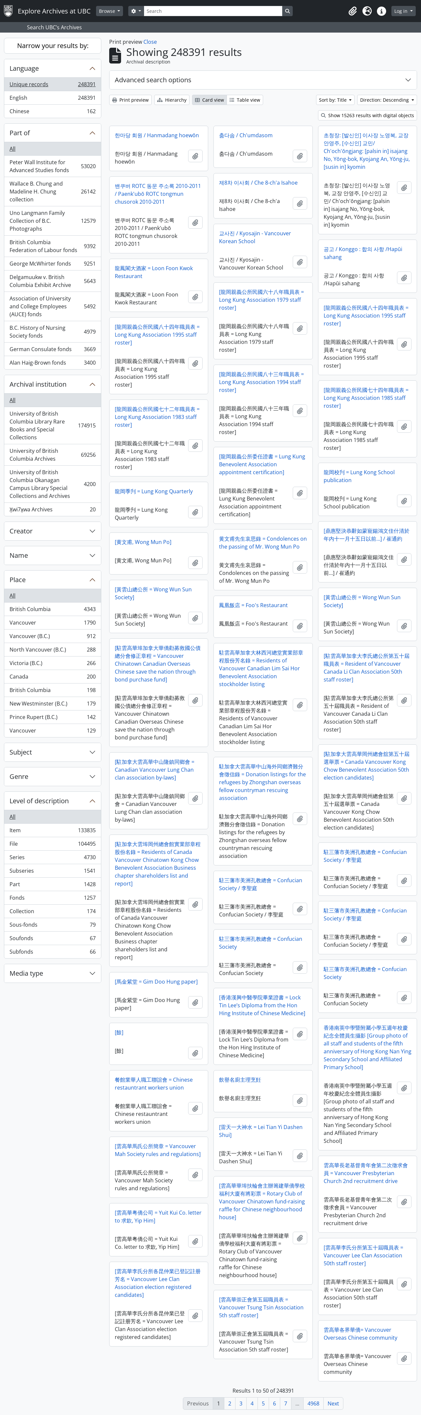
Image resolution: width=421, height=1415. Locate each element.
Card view (209, 100)
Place (18, 579)
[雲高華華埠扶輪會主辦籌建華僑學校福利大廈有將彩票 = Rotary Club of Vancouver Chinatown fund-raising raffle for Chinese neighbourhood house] (262, 1201)
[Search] (213, 11)
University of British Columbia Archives (52, 454)
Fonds (52, 899)
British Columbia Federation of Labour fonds (52, 246)
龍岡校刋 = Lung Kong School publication (359, 476)
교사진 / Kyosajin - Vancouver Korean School (255, 237)
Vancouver (52, 624)
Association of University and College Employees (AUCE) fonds (52, 306)
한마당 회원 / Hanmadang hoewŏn (157, 135)
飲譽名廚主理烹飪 (240, 1079)
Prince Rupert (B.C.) (52, 718)
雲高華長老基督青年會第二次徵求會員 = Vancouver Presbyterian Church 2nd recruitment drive (366, 1173)
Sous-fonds (52, 926)
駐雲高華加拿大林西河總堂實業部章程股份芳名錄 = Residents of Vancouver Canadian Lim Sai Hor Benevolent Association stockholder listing (261, 668)
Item (52, 831)
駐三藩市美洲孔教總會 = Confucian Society (260, 942)
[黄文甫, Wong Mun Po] (143, 542)
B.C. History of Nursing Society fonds (52, 331)
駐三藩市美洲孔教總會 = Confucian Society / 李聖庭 (365, 855)
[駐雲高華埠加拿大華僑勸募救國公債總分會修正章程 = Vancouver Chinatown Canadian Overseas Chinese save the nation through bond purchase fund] (158, 663)
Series (52, 858)
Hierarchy (171, 100)
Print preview (130, 100)
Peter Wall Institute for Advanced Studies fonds (52, 166)
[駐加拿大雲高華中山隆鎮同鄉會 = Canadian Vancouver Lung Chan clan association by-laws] (154, 769)
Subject (21, 752)
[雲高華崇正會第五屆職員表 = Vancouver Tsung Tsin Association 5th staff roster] (261, 1307)
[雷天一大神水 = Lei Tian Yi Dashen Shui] (261, 1131)
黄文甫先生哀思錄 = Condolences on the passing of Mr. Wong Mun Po (263, 542)
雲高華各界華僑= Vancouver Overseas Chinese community (360, 1333)
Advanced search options (153, 79)
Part (52, 885)
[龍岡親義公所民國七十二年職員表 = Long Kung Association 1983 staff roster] (157, 416)
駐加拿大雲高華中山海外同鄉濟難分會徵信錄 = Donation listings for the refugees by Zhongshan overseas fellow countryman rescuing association (262, 782)
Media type (26, 973)
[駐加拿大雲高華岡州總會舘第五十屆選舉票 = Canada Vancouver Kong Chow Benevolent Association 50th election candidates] (366, 765)
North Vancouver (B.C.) (52, 651)
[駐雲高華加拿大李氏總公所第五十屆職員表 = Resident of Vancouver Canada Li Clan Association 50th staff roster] (366, 667)
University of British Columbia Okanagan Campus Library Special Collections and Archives (52, 484)
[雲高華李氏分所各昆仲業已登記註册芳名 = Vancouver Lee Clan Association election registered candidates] (158, 1283)
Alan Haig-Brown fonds (52, 364)
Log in (401, 11)
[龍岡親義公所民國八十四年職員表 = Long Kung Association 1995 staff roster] (366, 315)
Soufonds (52, 939)
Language (24, 68)
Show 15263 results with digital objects (367, 115)
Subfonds (52, 953)
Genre (19, 776)
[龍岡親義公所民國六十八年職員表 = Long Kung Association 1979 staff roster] (261, 299)
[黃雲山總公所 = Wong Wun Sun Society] (153, 593)
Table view (245, 100)
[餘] (119, 1032)
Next (333, 1403)
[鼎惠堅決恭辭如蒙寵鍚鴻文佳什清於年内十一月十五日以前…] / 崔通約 (366, 534)
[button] (352, 11)
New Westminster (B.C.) (52, 705)
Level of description (39, 800)
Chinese (52, 112)
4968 (313, 1403)
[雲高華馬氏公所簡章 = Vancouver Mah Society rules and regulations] (158, 1150)
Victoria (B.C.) (52, 664)
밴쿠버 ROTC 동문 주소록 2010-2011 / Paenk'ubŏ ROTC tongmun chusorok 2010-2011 (158, 193)
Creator (21, 531)
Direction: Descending (385, 100)
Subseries (52, 872)
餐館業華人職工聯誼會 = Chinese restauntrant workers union (154, 1083)
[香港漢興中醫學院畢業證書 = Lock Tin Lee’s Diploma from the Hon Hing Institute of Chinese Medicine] (262, 1005)
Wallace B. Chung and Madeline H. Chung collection (52, 191)
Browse (107, 11)
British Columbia (52, 610)
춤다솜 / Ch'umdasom (246, 135)
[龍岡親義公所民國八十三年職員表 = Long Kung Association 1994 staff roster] (261, 382)
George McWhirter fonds (52, 265)
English (52, 99)
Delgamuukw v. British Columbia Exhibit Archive (52, 281)
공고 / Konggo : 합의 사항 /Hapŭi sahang (363, 253)
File (52, 845)
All (12, 148)
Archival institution (38, 384)
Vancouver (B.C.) (52, 637)
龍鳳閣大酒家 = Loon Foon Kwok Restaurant (154, 272)
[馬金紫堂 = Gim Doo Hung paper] (156, 981)
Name (19, 555)
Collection (52, 912)
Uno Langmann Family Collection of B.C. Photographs (52, 220)
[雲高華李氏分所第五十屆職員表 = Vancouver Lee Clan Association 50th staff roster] (363, 1255)
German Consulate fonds (52, 350)
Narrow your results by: (52, 45)
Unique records (52, 85)
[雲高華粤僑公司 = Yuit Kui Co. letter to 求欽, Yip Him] (158, 1216)
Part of (20, 132)
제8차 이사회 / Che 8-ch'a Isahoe (258, 182)
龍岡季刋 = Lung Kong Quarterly (154, 491)
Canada (52, 678)
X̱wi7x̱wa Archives (52, 510)
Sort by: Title (333, 100)
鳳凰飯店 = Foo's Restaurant (253, 605)
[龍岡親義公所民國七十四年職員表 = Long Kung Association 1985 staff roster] (366, 397)
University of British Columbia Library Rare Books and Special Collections (52, 425)
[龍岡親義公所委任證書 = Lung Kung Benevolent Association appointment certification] (262, 464)
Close (150, 41)
